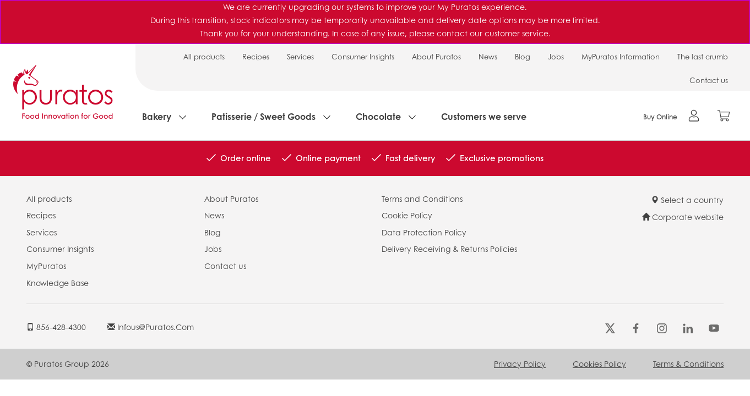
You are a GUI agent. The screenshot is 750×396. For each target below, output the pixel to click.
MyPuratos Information (620, 56)
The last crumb (702, 56)
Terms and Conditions (422, 198)
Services (300, 56)
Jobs (556, 56)
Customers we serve (483, 116)
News (488, 56)
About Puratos (436, 56)
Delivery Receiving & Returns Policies (449, 248)
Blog (522, 56)
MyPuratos (46, 265)
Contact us (708, 80)
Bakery (156, 116)
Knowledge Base (57, 282)
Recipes (255, 56)
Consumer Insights (362, 56)
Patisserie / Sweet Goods (263, 116)
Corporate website (683, 216)
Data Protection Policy (424, 232)
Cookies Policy (599, 363)
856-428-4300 (56, 326)
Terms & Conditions (688, 363)
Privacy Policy (520, 363)
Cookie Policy (407, 215)
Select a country (687, 199)
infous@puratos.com (150, 326)
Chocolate (378, 116)
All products (204, 56)
